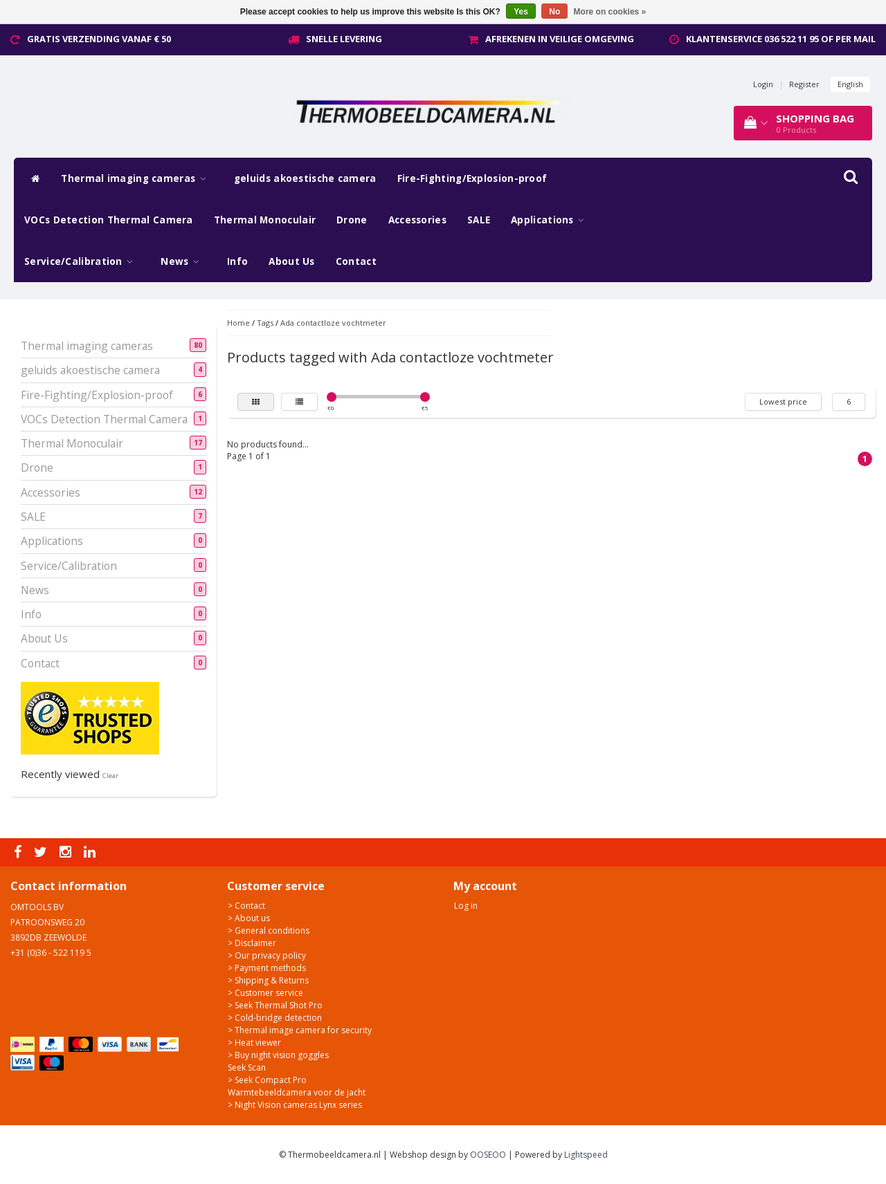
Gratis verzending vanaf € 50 (99, 39)
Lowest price (783, 401)
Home (238, 322)
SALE (478, 220)
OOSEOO (488, 1154)
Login (763, 84)
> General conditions (268, 930)
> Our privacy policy (267, 955)
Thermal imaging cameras (137, 178)
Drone (352, 220)
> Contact (246, 906)
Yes (521, 12)
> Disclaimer (252, 943)
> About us (249, 918)
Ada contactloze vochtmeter (333, 322)
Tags (265, 322)
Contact (356, 261)
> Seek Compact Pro (267, 1080)
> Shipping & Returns (268, 980)
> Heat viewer (254, 1042)
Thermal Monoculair (265, 220)
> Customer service (265, 993)
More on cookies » (610, 12)
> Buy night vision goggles (278, 1055)
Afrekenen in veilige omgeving (559, 39)
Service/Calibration (82, 261)
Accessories (417, 220)
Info (237, 261)
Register (804, 84)
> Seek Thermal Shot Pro (275, 1005)
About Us (291, 261)
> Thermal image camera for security (300, 1030)
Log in (466, 906)
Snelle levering (344, 39)
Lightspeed (586, 1154)
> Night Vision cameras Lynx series (295, 1105)
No (554, 12)
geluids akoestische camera (305, 178)
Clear (110, 775)
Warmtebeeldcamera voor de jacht (296, 1092)
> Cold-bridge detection (275, 1018)
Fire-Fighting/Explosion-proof (472, 178)
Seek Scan (247, 1067)
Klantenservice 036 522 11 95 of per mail (781, 39)
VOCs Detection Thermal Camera (108, 220)
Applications (551, 220)
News (183, 261)
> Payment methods (267, 968)
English (850, 84)
